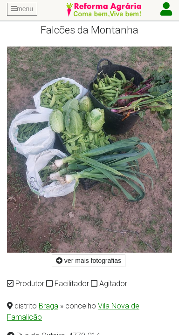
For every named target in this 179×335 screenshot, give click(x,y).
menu (22, 9)
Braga (48, 306)
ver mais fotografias (88, 260)
